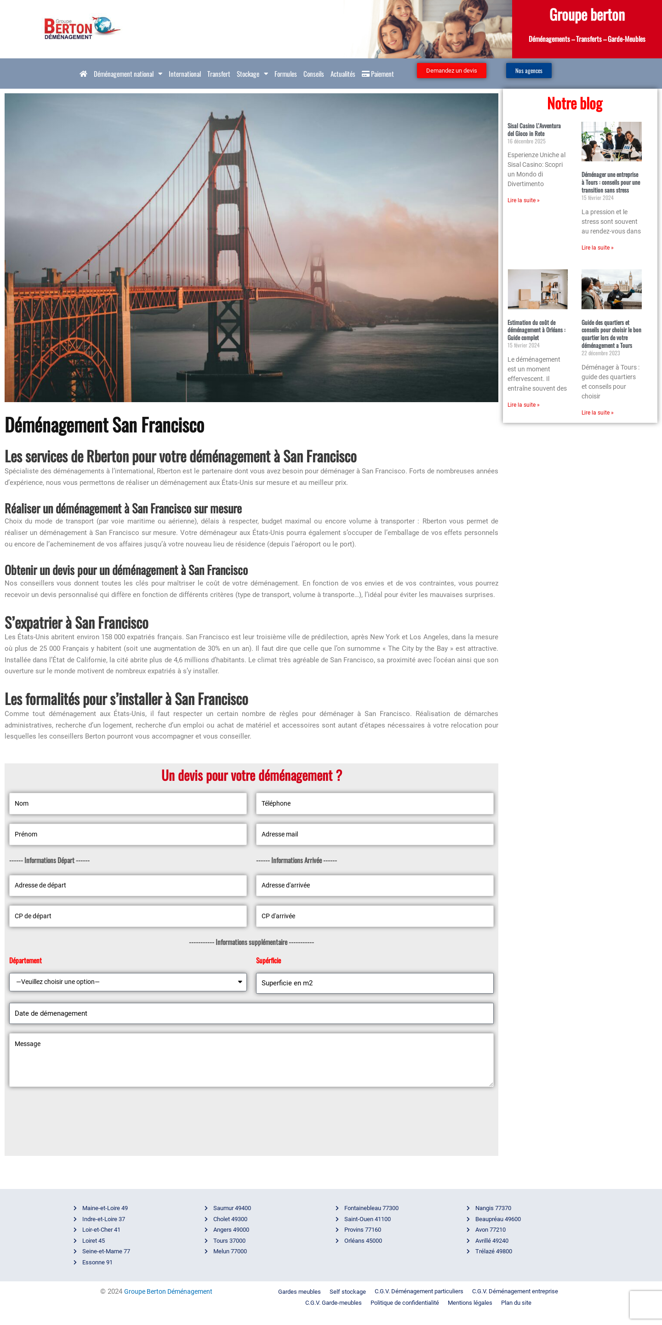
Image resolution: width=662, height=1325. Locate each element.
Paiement (378, 73)
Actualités (343, 73)
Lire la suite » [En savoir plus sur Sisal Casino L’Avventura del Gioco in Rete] (524, 200)
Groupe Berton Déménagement (168, 1302)
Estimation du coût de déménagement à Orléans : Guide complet (536, 330)
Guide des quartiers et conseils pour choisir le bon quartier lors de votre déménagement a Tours (611, 334)
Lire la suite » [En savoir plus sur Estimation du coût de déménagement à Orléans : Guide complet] (524, 405)
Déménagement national (128, 74)
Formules (285, 73)
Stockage (252, 74)
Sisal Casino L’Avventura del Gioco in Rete (534, 129)
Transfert (218, 73)
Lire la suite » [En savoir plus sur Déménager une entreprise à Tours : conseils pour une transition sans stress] (598, 248)
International (185, 73)
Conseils (313, 73)
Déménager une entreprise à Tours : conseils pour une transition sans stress (611, 182)
